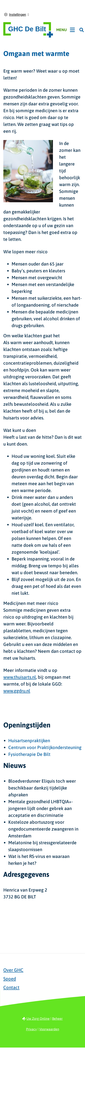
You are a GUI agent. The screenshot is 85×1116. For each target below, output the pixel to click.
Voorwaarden (49, 1029)
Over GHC (13, 970)
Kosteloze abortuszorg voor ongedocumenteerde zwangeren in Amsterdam (43, 828)
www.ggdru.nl (16, 690)
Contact (11, 987)
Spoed (9, 978)
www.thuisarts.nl (19, 677)
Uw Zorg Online (38, 1018)
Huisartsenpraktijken (29, 740)
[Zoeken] (81, 30)
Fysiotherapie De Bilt (29, 754)
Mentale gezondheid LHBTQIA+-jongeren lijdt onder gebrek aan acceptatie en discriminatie (40, 808)
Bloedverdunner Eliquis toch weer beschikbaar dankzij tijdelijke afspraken (42, 787)
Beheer (57, 1018)
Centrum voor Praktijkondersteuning (44, 747)
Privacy (31, 1029)
